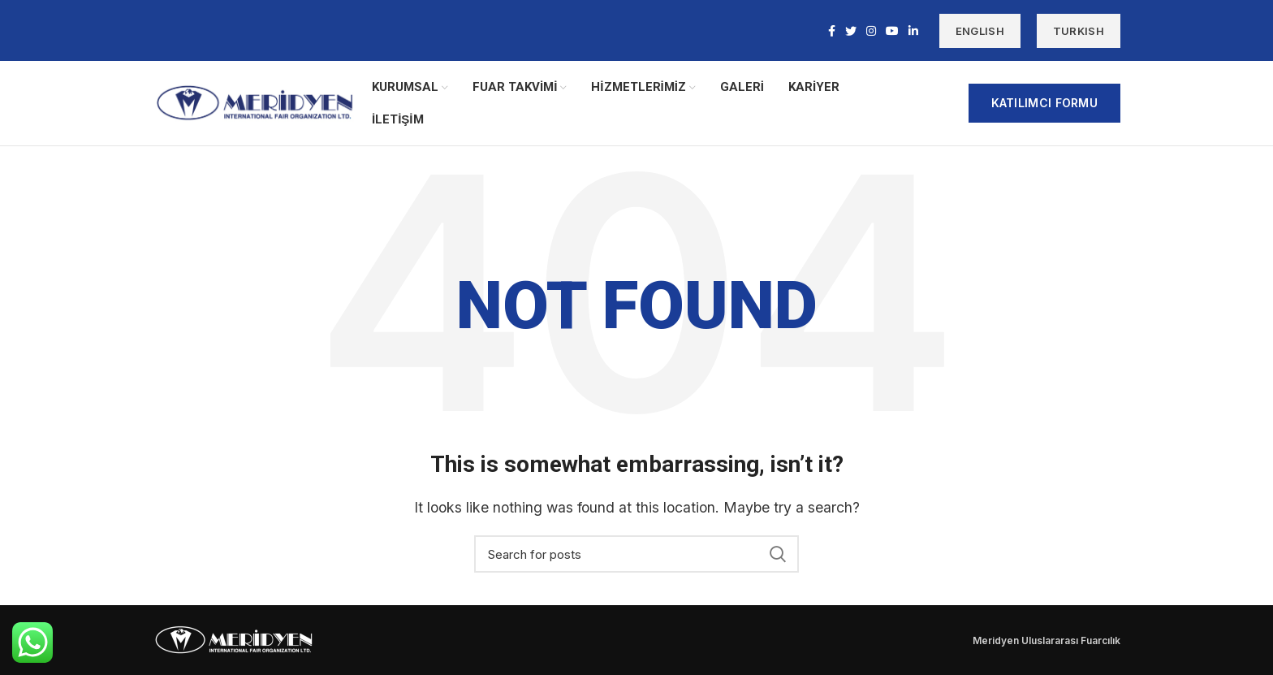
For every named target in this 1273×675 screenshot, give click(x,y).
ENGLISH (980, 30)
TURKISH (1078, 30)
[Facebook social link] (831, 30)
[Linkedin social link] (913, 30)
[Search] (636, 554)
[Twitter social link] (850, 30)
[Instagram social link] (871, 30)
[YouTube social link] (892, 30)
